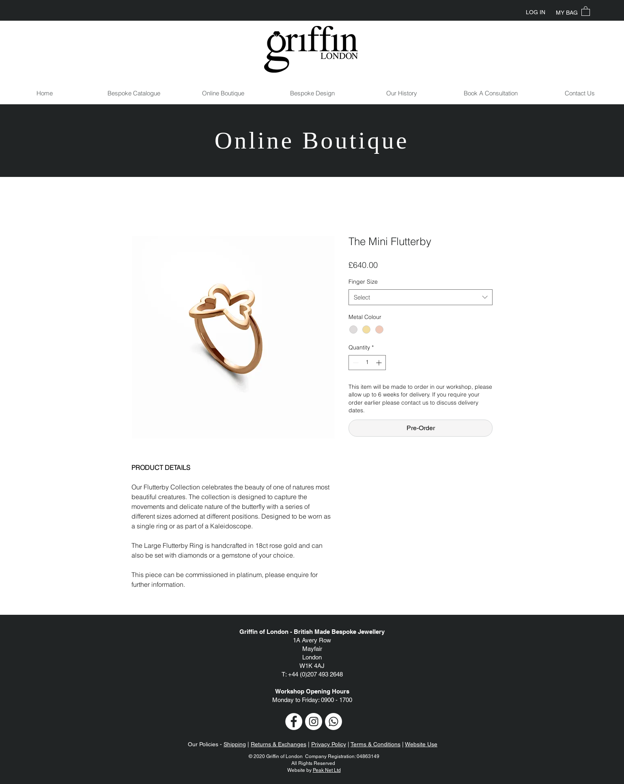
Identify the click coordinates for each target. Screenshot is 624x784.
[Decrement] (355, 362)
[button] (585, 11)
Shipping (235, 744)
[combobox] (421, 297)
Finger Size (363, 281)
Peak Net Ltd (327, 770)
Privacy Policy (328, 744)
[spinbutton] (367, 362)
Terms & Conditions (375, 744)
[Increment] (379, 362)
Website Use (421, 744)
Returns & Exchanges (278, 744)
